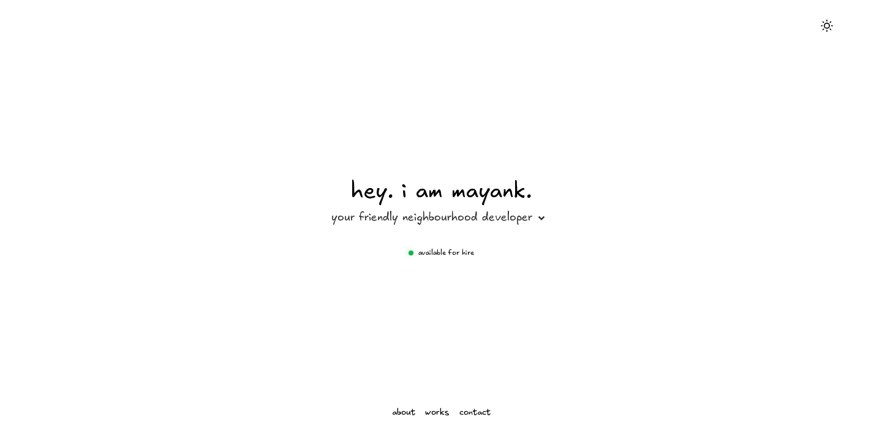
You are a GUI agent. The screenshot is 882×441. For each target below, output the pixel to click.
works (437, 412)
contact (475, 412)
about (403, 412)
